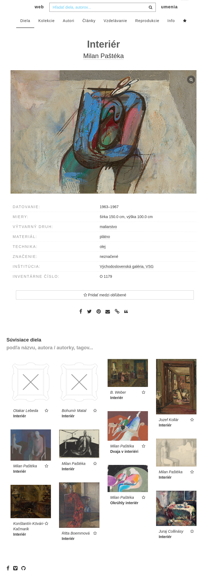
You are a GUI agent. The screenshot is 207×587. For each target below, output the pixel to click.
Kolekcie (46, 31)
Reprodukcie (147, 31)
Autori (68, 31)
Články (89, 31)
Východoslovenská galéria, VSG (127, 277)
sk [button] (185, 8)
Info (171, 31)
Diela (25, 31)
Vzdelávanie (115, 31)
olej (103, 257)
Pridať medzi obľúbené (105, 306)
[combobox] (102, 18)
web (39, 17)
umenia (169, 17)
